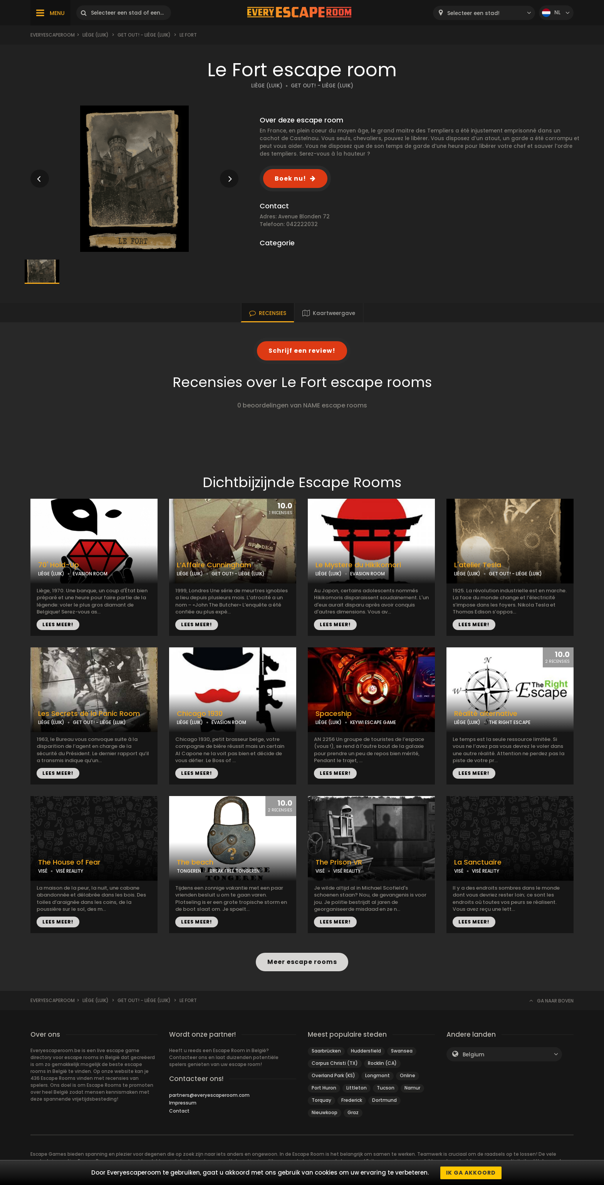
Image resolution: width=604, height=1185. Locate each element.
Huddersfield (366, 1051)
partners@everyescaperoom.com (209, 1095)
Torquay (321, 1100)
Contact (179, 1111)
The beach (195, 862)
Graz (353, 1112)
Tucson (385, 1087)
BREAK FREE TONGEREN (235, 871)
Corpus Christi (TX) (335, 1063)
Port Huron (324, 1087)
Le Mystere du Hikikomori (358, 565)
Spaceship (333, 713)
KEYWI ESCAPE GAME (373, 722)
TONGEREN (189, 871)
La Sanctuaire (478, 862)
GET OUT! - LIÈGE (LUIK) (322, 85)
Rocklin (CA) (382, 1063)
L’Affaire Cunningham (214, 565)
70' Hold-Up (58, 565)
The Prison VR (338, 862)
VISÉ (42, 871)
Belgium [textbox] (473, 1054)
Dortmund (384, 1100)
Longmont (377, 1075)
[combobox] (484, 13)
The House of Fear (69, 862)
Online (407, 1075)
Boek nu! (290, 178)
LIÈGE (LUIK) (266, 85)
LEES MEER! (58, 624)
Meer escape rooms (302, 961)
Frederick (351, 1100)
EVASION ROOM (90, 573)
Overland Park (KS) (333, 1075)
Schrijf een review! (302, 350)
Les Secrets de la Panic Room (89, 713)
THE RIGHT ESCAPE (509, 722)
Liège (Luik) (95, 35)
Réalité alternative (485, 713)
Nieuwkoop (324, 1112)
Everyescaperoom (52, 35)
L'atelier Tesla (477, 565)
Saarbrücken (326, 1051)
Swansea (402, 1051)
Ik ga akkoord (471, 1173)
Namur (412, 1087)
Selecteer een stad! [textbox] (473, 13)
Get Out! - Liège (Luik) (144, 35)
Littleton (356, 1087)
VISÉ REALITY (69, 871)
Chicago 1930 (200, 713)
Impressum (182, 1103)
